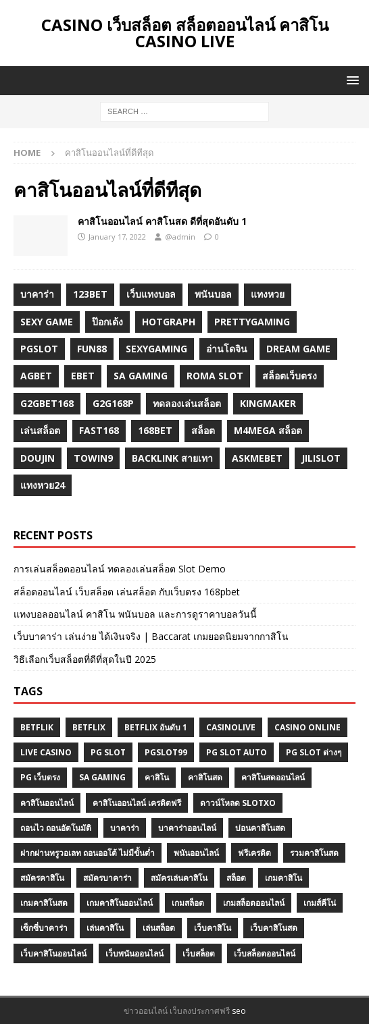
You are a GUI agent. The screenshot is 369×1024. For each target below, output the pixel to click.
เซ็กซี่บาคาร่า (44, 928)
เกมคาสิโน (283, 878)
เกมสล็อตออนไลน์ (254, 903)
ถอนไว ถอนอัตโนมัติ (55, 828)
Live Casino (46, 752)
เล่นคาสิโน (105, 928)
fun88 (92, 348)
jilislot (321, 458)
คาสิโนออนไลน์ (47, 803)
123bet (90, 294)
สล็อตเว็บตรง (289, 375)
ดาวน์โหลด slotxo (238, 803)
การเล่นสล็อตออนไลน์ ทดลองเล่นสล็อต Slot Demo (120, 568)
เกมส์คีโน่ (319, 903)
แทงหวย (268, 294)
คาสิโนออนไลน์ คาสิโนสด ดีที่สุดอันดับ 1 (162, 221)
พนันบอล (213, 294)
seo (239, 1011)
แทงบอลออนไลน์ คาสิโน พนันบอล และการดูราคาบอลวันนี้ (135, 614)
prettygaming (252, 321)
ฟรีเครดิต (254, 853)
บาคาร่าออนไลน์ (187, 828)
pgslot (39, 348)
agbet (36, 375)
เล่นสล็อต (40, 430)
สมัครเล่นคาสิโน (179, 878)
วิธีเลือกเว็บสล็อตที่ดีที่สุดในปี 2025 (85, 659)
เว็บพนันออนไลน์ (134, 953)
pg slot (108, 752)
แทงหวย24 (42, 485)
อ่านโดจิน (226, 348)
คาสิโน (157, 777)
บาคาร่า (37, 294)
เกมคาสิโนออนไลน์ (120, 903)
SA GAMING (102, 777)
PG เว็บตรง (40, 777)
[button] (350, 80)
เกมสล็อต (188, 903)
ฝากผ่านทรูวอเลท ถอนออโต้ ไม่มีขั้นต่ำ (87, 853)
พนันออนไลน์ (196, 853)
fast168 (99, 430)
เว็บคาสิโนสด (273, 928)
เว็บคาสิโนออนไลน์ (53, 953)
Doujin (37, 458)
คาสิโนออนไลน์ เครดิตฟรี (137, 803)
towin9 (93, 458)
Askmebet (257, 458)
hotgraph (168, 321)
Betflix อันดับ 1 (155, 727)
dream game (298, 348)
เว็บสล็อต (198, 953)
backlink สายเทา (172, 458)
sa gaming (141, 375)
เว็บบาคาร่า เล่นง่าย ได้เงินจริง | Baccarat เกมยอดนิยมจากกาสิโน (151, 636)
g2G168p (113, 403)
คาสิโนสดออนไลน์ (273, 777)
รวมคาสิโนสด (314, 853)
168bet (155, 430)
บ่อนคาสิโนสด (260, 828)
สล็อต (203, 430)
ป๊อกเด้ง (107, 321)
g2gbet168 (47, 403)
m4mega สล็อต (268, 430)
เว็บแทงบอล (151, 294)
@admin (180, 237)
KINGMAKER (268, 403)
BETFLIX (88, 727)
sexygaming (156, 348)
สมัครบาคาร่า (107, 878)
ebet (83, 375)
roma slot (215, 375)
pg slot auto (236, 752)
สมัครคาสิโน (42, 878)
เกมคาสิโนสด (44, 903)
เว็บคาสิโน (212, 928)
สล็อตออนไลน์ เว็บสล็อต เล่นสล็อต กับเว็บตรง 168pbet (127, 591)
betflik (36, 727)
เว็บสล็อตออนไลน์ (264, 953)
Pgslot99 (166, 752)
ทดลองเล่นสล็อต (187, 403)
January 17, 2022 (117, 237)
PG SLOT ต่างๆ (313, 752)
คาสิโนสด (205, 777)
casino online (307, 727)
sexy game (46, 321)
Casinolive (230, 727)
